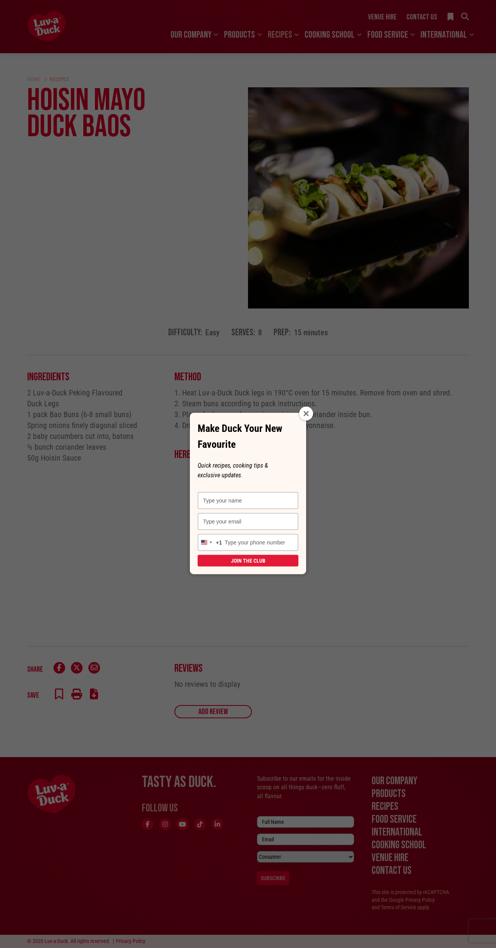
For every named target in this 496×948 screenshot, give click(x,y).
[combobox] (210, 542)
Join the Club (248, 561)
